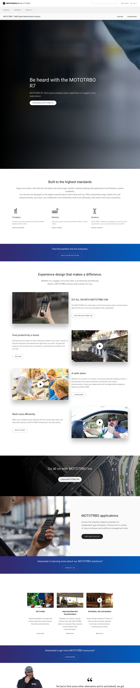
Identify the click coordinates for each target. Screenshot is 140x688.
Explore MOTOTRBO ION (83, 315)
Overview (120, 16)
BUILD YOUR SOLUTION (70, 255)
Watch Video (20, 430)
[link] (43, 103)
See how (18, 356)
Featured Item (132, 16)
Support (126, 3)
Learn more (78, 394)
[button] (43, 103)
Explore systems (96, 227)
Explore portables (18, 227)
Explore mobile (57, 227)
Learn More (70, 657)
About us (30, 10)
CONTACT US (70, 568)
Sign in (135, 3)
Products (7, 10)
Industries (18, 10)
